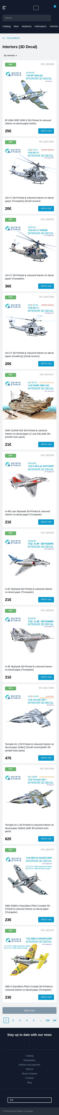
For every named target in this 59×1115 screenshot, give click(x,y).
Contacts (29, 1078)
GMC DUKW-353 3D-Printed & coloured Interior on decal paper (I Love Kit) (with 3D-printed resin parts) (28, 433)
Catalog (7, 26)
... (41, 1020)
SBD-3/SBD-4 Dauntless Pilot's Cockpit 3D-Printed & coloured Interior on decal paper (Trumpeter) (28, 908)
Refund (29, 1069)
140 (54, 1020)
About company (29, 1073)
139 (47, 1020)
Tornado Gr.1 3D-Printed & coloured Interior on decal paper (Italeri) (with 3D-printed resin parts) (29, 828)
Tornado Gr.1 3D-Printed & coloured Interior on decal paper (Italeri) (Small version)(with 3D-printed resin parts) (29, 747)
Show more (29, 1010)
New (16, 26)
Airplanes (27, 26)
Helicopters (40, 26)
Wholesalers (29, 1060)
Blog (29, 1082)
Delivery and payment (29, 1064)
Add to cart (46, 130)
